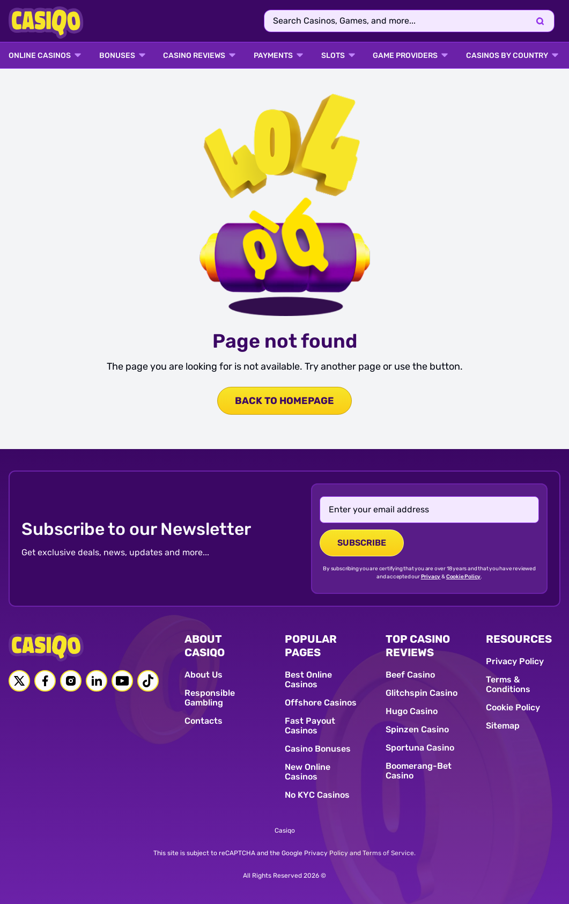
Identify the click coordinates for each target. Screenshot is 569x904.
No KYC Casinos (317, 795)
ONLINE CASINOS (40, 56)
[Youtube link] (122, 681)
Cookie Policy (463, 577)
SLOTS (333, 56)
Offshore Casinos (321, 702)
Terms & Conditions (508, 684)
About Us (203, 675)
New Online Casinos (307, 772)
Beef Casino (410, 675)
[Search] (540, 21)
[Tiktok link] (148, 681)
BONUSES (117, 56)
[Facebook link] (45, 681)
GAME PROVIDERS (405, 56)
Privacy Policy (515, 661)
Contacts (203, 721)
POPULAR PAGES (311, 646)
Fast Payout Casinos (310, 726)
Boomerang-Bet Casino (419, 771)
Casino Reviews (194, 56)
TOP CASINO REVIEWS (418, 646)
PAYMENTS (273, 56)
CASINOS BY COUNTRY (507, 56)
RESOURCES (519, 639)
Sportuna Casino (420, 748)
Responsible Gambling (209, 698)
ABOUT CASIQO (204, 646)
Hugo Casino (412, 711)
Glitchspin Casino (421, 693)
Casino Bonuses (318, 749)
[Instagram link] (71, 681)
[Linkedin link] (96, 681)
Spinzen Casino (417, 729)
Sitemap (503, 726)
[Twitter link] (19, 681)
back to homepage (284, 401)
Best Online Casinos (308, 679)
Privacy (431, 577)
